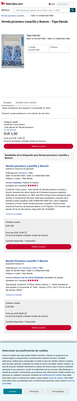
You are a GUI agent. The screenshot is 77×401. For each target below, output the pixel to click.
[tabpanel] (37, 111)
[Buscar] (72, 10)
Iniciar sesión (62, 4)
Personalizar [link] (58, 391)
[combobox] (42, 10)
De (37, 48)
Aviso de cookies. (56, 378)
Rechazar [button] (34, 391)
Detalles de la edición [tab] (26, 102)
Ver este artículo (10, 130)
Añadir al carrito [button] (39, 146)
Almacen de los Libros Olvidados (28, 277)
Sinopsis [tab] (7, 102)
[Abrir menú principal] (6, 10)
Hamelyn (17, 182)
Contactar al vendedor (14, 214)
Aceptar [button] (12, 391)
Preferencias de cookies (52, 375)
